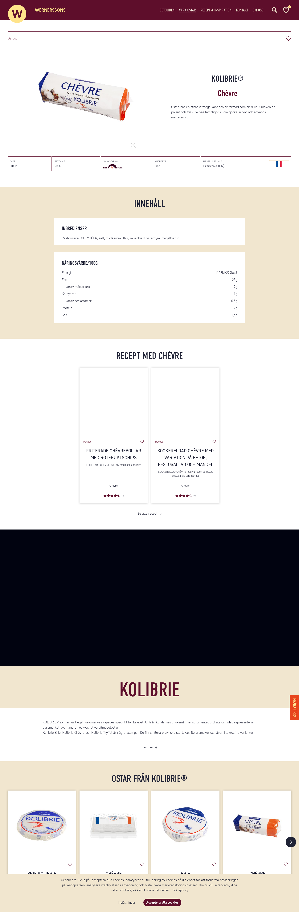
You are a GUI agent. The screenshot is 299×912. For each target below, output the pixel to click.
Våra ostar (187, 10)
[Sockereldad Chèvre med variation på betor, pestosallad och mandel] (185, 405)
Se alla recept (147, 516)
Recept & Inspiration (215, 10)
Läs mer (147, 750)
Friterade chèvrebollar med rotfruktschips (113, 457)
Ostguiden (167, 10)
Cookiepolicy (179, 890)
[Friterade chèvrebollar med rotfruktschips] (114, 405)
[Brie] (185, 825)
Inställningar (126, 902)
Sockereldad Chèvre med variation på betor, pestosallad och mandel (185, 460)
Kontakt (242, 10)
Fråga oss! (294, 706)
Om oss (258, 10)
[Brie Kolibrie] (42, 825)
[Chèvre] (114, 825)
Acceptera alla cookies (162, 902)
